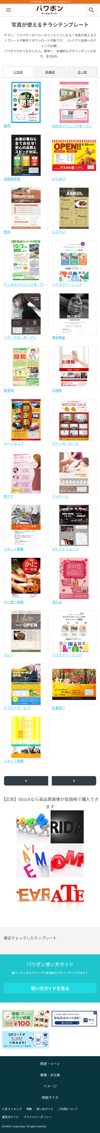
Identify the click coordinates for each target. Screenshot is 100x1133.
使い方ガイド (44, 1109)
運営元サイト (10, 1117)
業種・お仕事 (50, 1074)
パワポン (50, 10)
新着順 (50, 72)
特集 (29, 1109)
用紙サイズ (50, 1097)
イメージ (50, 1086)
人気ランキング (12, 1109)
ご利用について (68, 1109)
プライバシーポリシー (37, 1117)
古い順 (82, 72)
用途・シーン (50, 1063)
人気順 (17, 72)
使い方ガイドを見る (50, 988)
